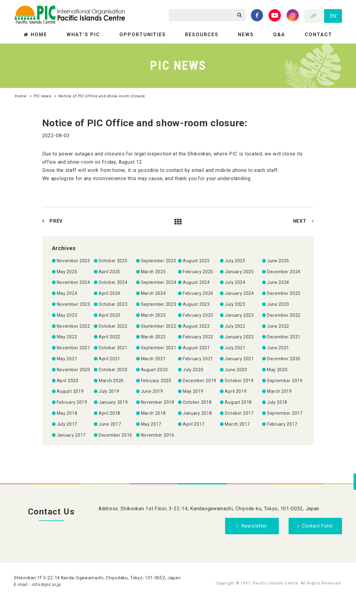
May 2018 (67, 413)
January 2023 (239, 315)
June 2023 (278, 304)
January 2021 (239, 358)
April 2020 (67, 380)
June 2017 (110, 424)
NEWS (246, 34)
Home (20, 96)
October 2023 (113, 304)
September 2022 (158, 326)
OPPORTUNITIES (142, 34)
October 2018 (197, 402)
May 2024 (67, 293)
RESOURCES (201, 34)
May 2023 (67, 315)
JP (313, 16)
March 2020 (111, 380)
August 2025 (196, 260)
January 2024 (239, 293)
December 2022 (283, 315)
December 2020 (283, 358)
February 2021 (198, 358)
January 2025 (239, 271)
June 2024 (278, 282)
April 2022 (109, 336)
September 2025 (158, 260)
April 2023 (109, 315)
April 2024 (109, 293)
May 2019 (193, 391)
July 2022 (235, 326)
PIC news (42, 96)
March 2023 (153, 315)
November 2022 (73, 326)
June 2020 (236, 369)
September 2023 (158, 304)
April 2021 (109, 358)
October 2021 (113, 347)
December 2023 (283, 293)
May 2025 (67, 271)
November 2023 (73, 304)
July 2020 (193, 369)
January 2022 (239, 336)
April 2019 (235, 391)
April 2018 (109, 413)
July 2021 (235, 347)
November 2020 (73, 369)
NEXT (299, 221)
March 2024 (153, 293)
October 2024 (113, 282)
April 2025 (109, 271)
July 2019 (109, 391)
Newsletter (254, 526)
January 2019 (113, 402)
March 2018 (153, 413)
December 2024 (283, 271)
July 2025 (235, 260)
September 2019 (285, 380)
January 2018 (197, 413)
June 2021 (278, 347)
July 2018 (277, 402)
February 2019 (72, 402)
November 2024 (73, 282)
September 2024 (158, 282)
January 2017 (71, 435)
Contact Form (317, 526)
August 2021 (196, 347)
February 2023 (198, 315)
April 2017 (193, 424)
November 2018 (157, 402)
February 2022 (198, 336)
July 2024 (235, 282)
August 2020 (154, 369)
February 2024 (198, 293)
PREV (56, 221)
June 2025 (278, 260)
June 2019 (152, 391)
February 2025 (198, 271)
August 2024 (196, 282)
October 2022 (113, 326)
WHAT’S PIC (83, 34)
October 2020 (113, 369)
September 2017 (285, 413)
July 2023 (235, 304)
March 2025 (153, 271)
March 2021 (153, 358)
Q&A (279, 34)
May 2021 (67, 358)
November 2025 (73, 260)
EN (333, 16)
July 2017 (67, 424)
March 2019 (279, 391)
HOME (39, 34)
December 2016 (115, 435)
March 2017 (237, 424)
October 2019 (239, 380)
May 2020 (277, 369)
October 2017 (239, 413)
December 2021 (283, 336)
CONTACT (318, 34)
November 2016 (157, 435)
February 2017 (282, 424)
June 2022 (278, 326)
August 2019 (70, 391)
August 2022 (196, 326)
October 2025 (113, 260)
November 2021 (73, 347)
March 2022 (153, 336)
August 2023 (196, 304)
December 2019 (199, 380)
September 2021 (158, 347)
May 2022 (67, 336)
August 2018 (238, 402)
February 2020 (156, 380)
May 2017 (151, 424)
